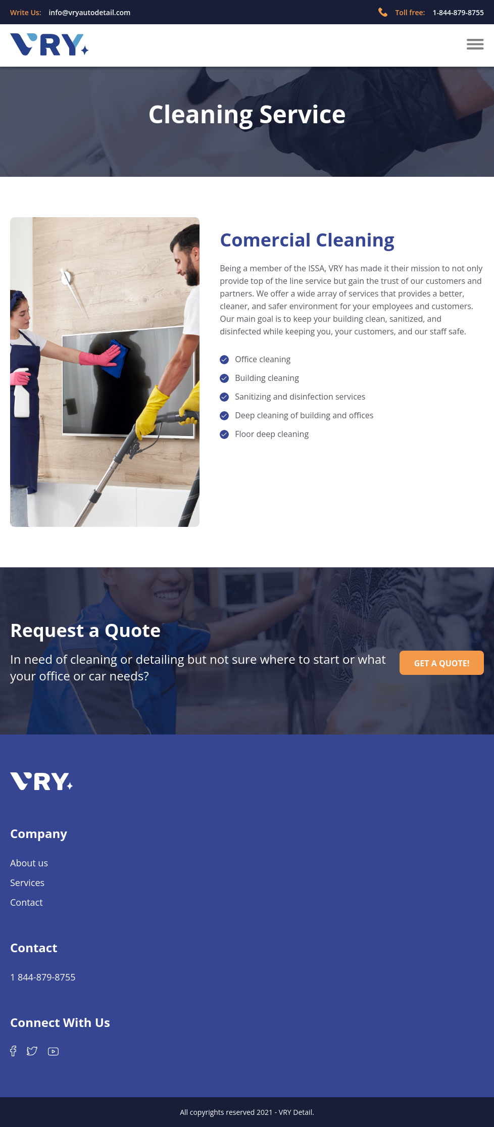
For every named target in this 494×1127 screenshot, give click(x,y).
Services (27, 882)
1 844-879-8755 (42, 977)
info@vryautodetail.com (89, 12)
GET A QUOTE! (442, 663)
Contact (26, 902)
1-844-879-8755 (458, 12)
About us (29, 863)
